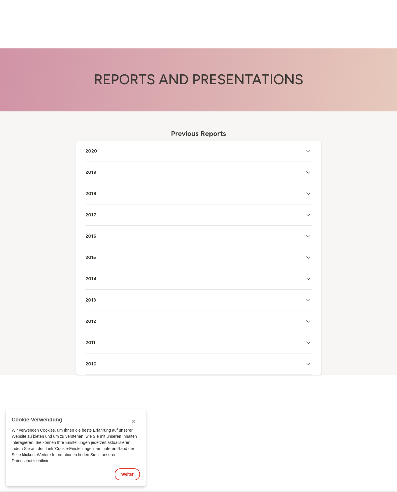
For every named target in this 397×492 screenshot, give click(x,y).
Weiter (127, 474)
